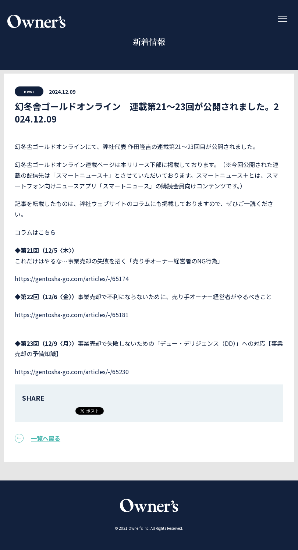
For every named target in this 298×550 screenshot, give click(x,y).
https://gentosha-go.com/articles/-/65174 (72, 278)
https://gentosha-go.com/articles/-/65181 (72, 314)
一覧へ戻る (37, 438)
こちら (47, 232)
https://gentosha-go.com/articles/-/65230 (72, 371)
